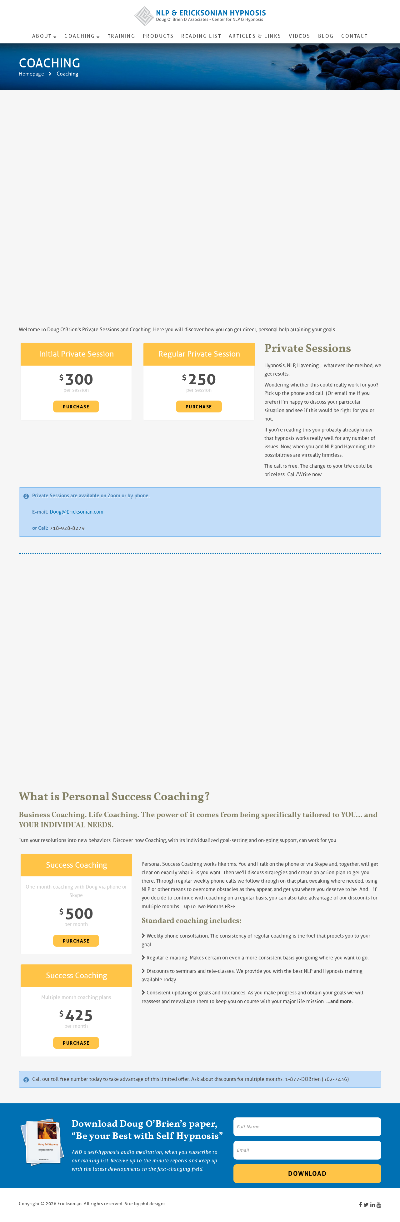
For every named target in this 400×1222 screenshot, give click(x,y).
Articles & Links (255, 36)
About (42, 36)
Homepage (31, 74)
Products (158, 36)
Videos (299, 36)
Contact (354, 36)
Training (121, 36)
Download (307, 1173)
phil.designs (153, 1203)
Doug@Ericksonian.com (76, 512)
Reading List (201, 36)
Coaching (79, 36)
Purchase (76, 407)
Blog (326, 36)
